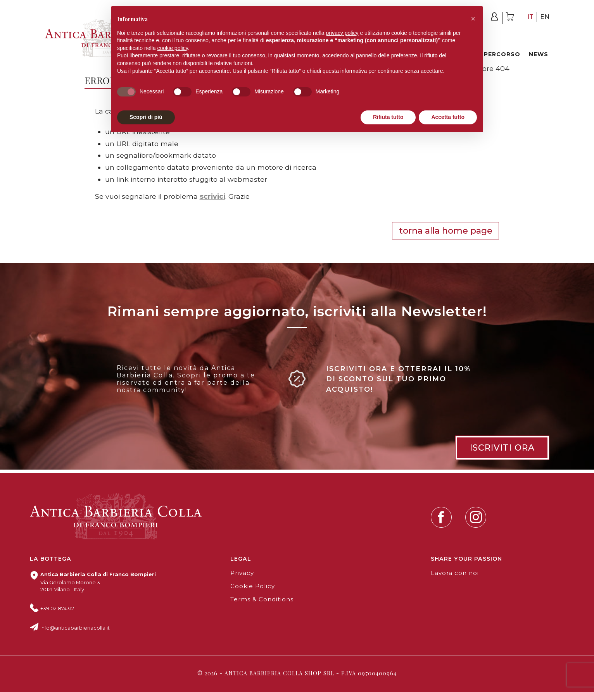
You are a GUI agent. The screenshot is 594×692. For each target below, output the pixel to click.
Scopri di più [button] (146, 117)
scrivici (212, 196)
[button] (473, 18)
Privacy (242, 573)
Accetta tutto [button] (447, 117)
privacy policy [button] (342, 33)
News (538, 54)
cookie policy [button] (172, 48)
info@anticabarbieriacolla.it (75, 628)
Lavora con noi (455, 573)
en (544, 17)
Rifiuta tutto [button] (388, 117)
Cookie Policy (252, 586)
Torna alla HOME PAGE (445, 231)
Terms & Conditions (262, 599)
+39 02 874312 (57, 608)
